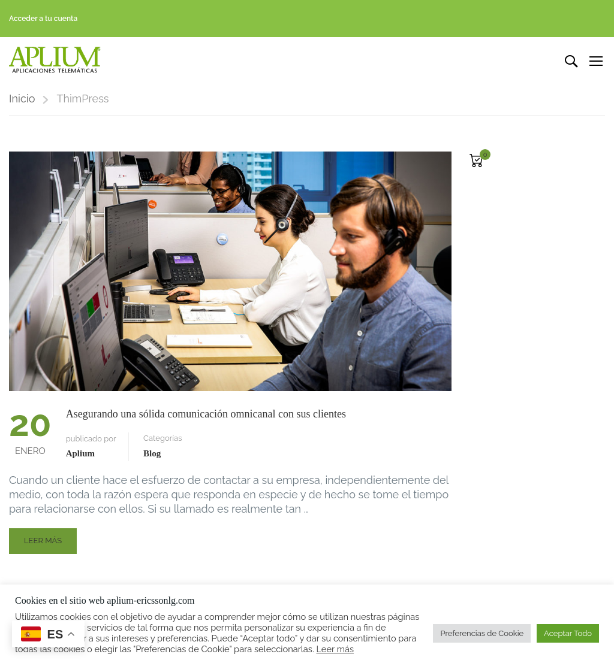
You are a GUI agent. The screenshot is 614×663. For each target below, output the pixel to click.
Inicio (22, 99)
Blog (152, 454)
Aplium (80, 454)
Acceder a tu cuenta (43, 18)
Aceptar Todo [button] (568, 633)
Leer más (50, 545)
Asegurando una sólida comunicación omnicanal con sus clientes (206, 414)
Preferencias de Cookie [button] (481, 633)
